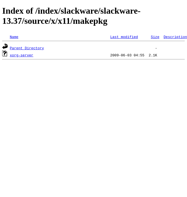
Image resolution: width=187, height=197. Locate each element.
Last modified (124, 36)
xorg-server (21, 55)
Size (155, 36)
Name (14, 36)
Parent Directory (27, 47)
